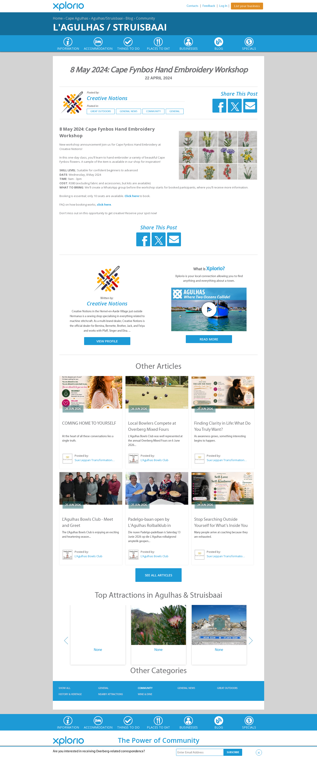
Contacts (192, 6)
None (98, 649)
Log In (223, 6)
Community (145, 18)
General (175, 111)
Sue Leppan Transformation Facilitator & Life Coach (95, 460)
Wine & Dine (145, 694)
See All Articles (158, 575)
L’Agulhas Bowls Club (154, 460)
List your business (247, 6)
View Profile (107, 341)
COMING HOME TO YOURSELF (89, 423)
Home (58, 18)
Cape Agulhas (77, 18)
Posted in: (92, 106)
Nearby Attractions (110, 694)
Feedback (209, 6)
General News (128, 111)
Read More (209, 339)
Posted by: (93, 92)
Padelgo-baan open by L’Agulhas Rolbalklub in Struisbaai (149, 525)
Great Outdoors (100, 111)
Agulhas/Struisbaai (107, 18)
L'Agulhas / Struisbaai (110, 27)
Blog (129, 18)
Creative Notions (107, 98)
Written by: (107, 298)
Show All (64, 688)
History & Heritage (70, 694)
